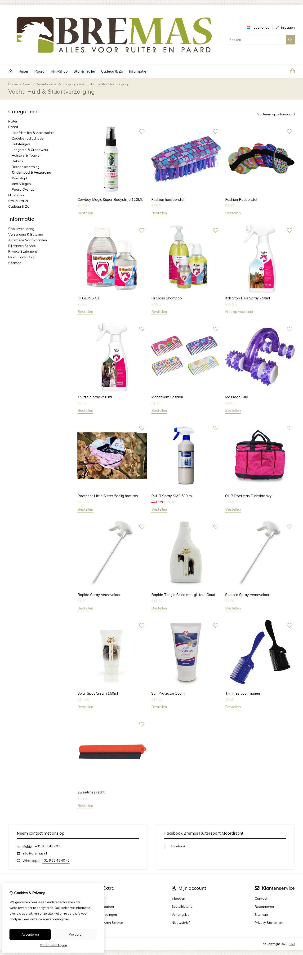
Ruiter (23, 71)
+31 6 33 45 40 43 (48, 846)
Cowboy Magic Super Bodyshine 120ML (110, 199)
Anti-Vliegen (21, 184)
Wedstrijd (19, 178)
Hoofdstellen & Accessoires (33, 133)
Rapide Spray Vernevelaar (98, 594)
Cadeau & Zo (112, 71)
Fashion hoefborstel (167, 199)
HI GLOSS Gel (88, 298)
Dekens (17, 161)
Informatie (137, 71)
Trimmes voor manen (242, 693)
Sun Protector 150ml (168, 693)
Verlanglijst (180, 914)
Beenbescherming (26, 167)
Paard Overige (23, 189)
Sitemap (15, 263)
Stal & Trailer (84, 71)
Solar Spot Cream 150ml (97, 693)
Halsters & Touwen (26, 155)
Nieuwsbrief (181, 922)
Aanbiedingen (106, 914)
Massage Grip (236, 397)
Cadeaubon (104, 906)
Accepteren (30, 934)
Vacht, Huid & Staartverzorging (103, 84)
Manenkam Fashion (167, 397)
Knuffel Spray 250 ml (94, 397)
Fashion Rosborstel (241, 199)
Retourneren (264, 906)
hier (66, 919)
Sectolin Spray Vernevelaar (247, 594)
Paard (39, 71)
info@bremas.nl (34, 853)
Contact (261, 898)
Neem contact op (22, 257)
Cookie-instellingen (53, 945)
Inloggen (178, 898)
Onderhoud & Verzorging (55, 84)
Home (13, 84)
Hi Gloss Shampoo (166, 298)
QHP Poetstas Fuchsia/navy (248, 496)
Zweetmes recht (91, 792)
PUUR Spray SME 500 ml (171, 496)
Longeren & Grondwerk (30, 150)
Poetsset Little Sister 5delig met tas (107, 496)
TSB (292, 944)
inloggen (285, 27)
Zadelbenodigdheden (28, 138)
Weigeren (76, 934)
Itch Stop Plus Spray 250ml (247, 298)
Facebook (177, 846)
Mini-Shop (59, 71)
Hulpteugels (21, 144)
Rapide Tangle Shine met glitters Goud (183, 594)
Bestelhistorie (182, 906)
